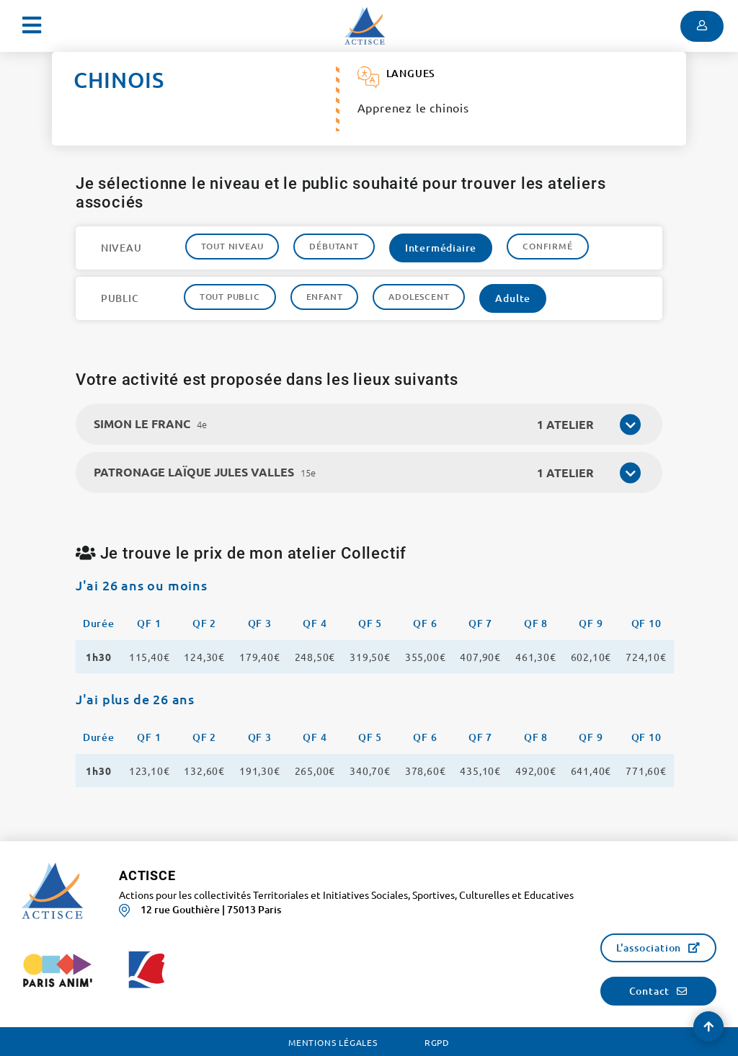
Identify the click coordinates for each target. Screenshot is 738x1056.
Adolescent (418, 296)
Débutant (333, 246)
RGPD (437, 1042)
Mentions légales (333, 1042)
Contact (649, 991)
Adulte (512, 298)
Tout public (230, 296)
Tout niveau (232, 246)
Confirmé (547, 246)
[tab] (369, 424)
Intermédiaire (440, 247)
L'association (648, 947)
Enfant (324, 296)
